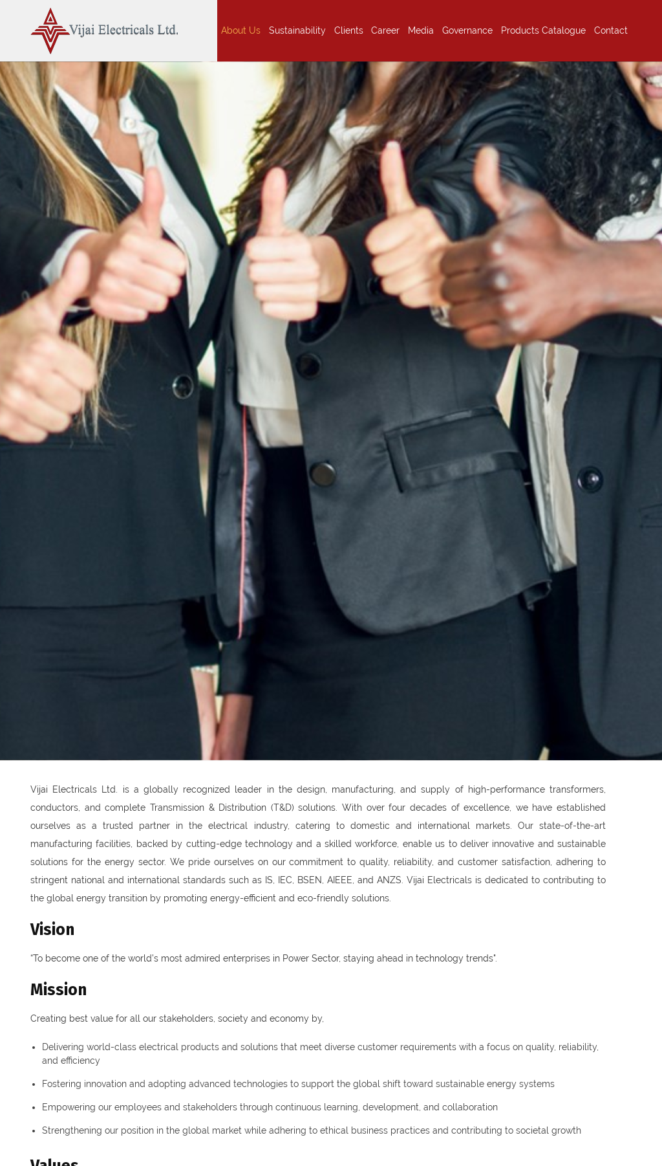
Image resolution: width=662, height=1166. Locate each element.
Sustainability (297, 30)
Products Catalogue (543, 30)
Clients (348, 30)
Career (385, 30)
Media (421, 30)
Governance (467, 30)
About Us (241, 30)
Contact (611, 30)
